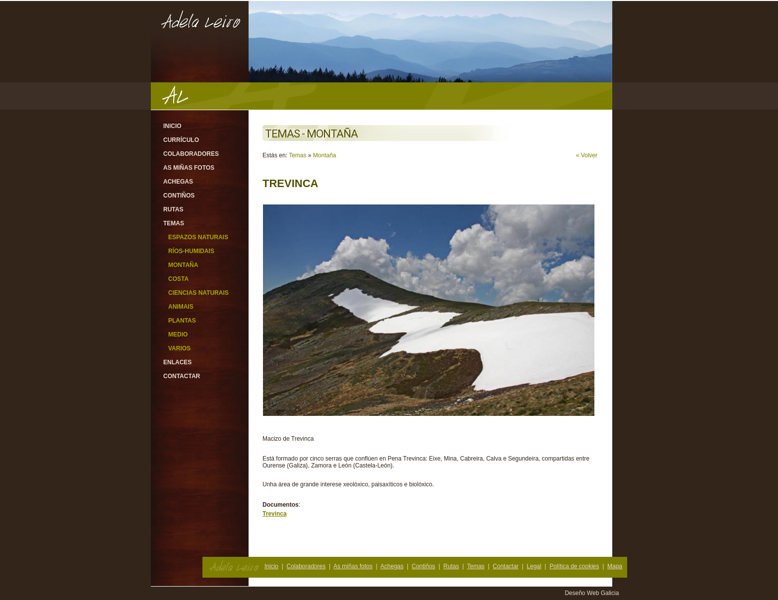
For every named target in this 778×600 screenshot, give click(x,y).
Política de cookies (574, 566)
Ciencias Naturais (198, 292)
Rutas (173, 209)
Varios (179, 348)
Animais (181, 306)
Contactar (181, 376)
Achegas (178, 181)
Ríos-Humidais (191, 251)
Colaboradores (191, 153)
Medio (178, 334)
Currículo (181, 139)
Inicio (172, 126)
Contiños (178, 195)
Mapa (614, 566)
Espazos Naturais (198, 237)
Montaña (183, 265)
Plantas (182, 320)
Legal (534, 566)
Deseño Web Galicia (593, 593)
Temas (173, 223)
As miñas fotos (188, 167)
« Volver (586, 155)
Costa (178, 278)
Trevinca (274, 513)
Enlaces (177, 362)
